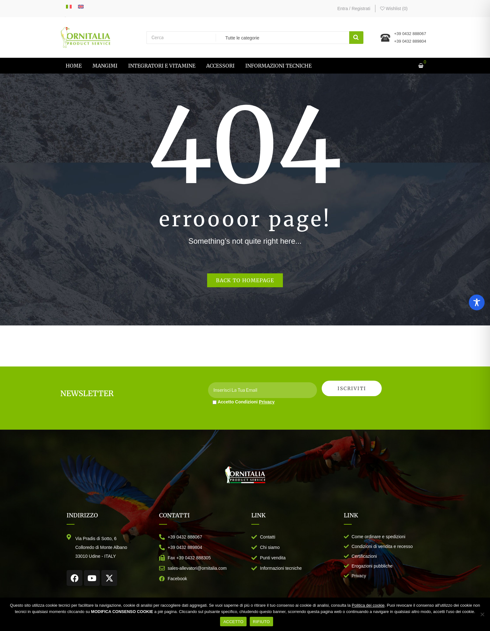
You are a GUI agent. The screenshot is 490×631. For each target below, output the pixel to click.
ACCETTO (233, 621)
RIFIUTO (261, 621)
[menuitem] (73, 66)
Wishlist (394, 8)
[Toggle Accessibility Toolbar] (476, 302)
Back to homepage (245, 280)
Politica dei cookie (368, 605)
